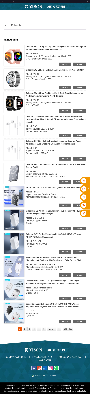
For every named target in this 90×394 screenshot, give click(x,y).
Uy (5, 25)
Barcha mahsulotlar (78, 391)
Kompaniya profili (16, 357)
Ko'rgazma (45, 360)
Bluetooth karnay (42, 388)
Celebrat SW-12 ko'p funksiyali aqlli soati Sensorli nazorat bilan (55, 70)
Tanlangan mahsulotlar (69, 385)
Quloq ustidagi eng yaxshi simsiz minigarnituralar (24, 391)
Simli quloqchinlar (57, 388)
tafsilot (80, 64)
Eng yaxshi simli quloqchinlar (57, 391)
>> (59, 329)
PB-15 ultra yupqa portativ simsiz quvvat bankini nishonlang (53, 188)
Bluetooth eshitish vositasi (23, 388)
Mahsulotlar (16, 25)
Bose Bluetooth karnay (75, 388)
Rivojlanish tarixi (42, 357)
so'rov (65, 64)
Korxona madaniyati (70, 357)
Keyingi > (51, 329)
